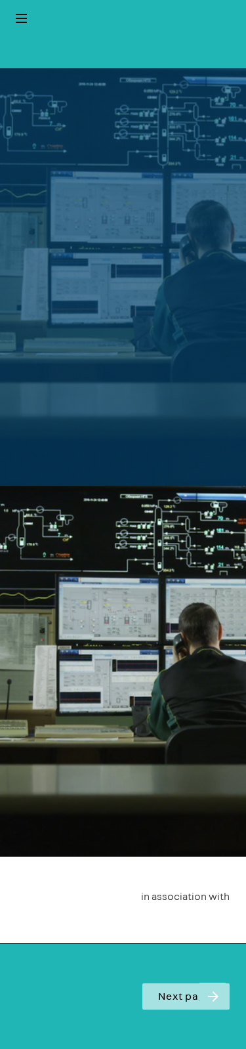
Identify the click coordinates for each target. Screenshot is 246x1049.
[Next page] (212, 996)
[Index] (21, 18)
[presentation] (123, 277)
